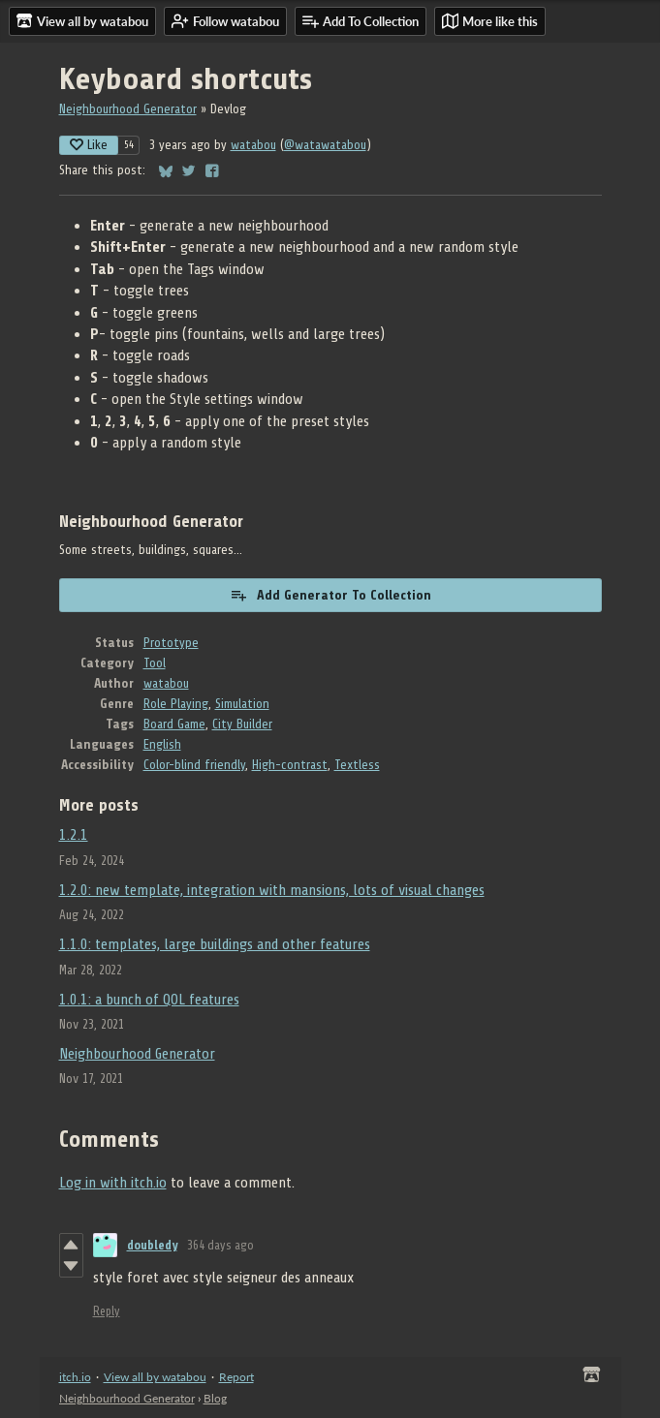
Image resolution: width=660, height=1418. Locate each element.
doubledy (152, 1245)
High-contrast (290, 764)
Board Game (174, 724)
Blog (215, 1398)
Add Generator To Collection (330, 594)
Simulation (242, 703)
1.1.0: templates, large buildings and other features (214, 944)
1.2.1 (73, 835)
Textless (357, 764)
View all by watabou (155, 1377)
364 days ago (220, 1245)
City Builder (242, 724)
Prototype (171, 642)
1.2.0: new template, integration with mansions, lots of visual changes (272, 890)
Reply (106, 1311)
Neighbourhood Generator (128, 109)
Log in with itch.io (113, 1182)
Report (236, 1377)
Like (89, 145)
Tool (154, 663)
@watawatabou (325, 145)
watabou (253, 145)
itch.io (75, 1377)
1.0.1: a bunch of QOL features (149, 999)
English (162, 744)
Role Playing (175, 703)
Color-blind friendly (194, 764)
